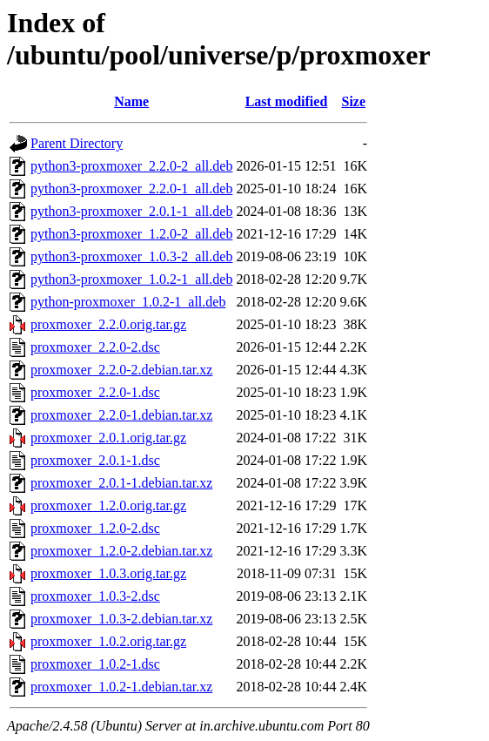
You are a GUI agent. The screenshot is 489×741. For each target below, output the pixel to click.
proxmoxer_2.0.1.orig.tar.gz (108, 437)
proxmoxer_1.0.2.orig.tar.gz (108, 641)
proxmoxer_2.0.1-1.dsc (95, 460)
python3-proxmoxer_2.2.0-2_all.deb (131, 165)
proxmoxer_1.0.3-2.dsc (95, 596)
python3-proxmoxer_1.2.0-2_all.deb (131, 233)
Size (354, 101)
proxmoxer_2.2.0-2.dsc (95, 347)
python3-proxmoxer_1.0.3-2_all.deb (131, 256)
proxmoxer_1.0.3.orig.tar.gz (108, 573)
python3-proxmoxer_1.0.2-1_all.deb (131, 279)
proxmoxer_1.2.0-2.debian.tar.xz (121, 550)
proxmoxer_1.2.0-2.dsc (95, 528)
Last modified (286, 101)
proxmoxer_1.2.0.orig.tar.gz (108, 505)
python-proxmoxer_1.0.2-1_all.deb (127, 301)
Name (131, 101)
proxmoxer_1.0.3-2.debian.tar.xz (121, 618)
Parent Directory (76, 143)
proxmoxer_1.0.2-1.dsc (95, 664)
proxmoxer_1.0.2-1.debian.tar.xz (121, 686)
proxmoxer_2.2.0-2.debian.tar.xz (121, 369)
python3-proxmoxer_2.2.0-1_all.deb (131, 188)
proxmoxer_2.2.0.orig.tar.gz (108, 324)
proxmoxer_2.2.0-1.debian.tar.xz (121, 415)
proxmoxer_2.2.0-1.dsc (95, 392)
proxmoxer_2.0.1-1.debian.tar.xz (121, 482)
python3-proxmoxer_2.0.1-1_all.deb (131, 211)
